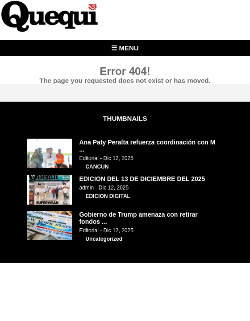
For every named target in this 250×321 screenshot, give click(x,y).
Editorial (88, 158)
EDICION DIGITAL (107, 196)
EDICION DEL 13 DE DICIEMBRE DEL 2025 (142, 178)
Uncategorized (103, 239)
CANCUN (96, 167)
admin (86, 188)
